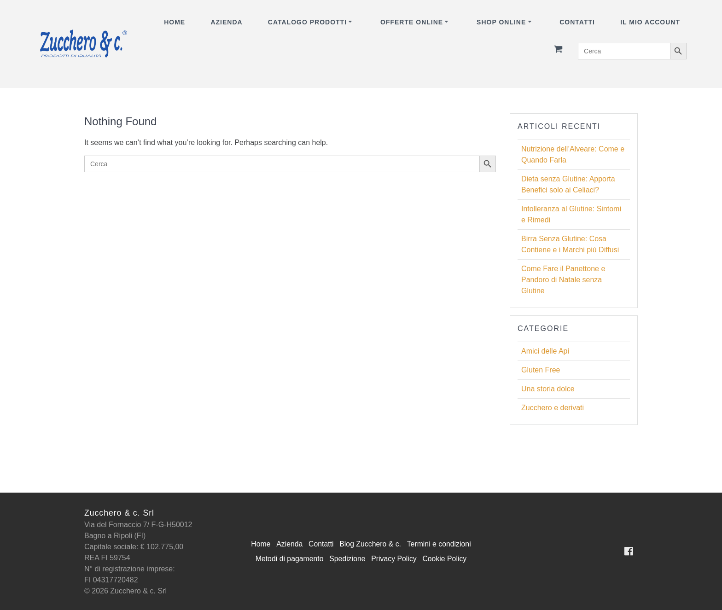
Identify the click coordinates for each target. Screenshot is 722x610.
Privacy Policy (394, 559)
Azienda (226, 22)
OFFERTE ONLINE (411, 22)
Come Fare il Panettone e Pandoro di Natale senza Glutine (563, 280)
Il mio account (650, 22)
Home (174, 22)
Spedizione (347, 559)
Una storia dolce (548, 389)
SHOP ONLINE (501, 22)
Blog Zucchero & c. (370, 544)
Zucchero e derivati (552, 408)
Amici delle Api (545, 351)
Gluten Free (540, 370)
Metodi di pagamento (288, 559)
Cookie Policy (445, 559)
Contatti (577, 22)
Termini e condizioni (440, 544)
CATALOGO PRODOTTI (307, 22)
